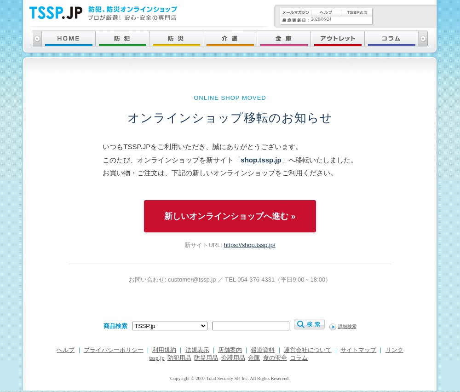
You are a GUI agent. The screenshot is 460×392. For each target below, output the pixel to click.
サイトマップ (358, 350)
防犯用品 (179, 358)
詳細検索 (347, 326)
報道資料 (263, 350)
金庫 (254, 358)
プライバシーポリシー (114, 350)
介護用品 (233, 358)
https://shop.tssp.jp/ (250, 245)
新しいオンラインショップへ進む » (229, 216)
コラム (299, 358)
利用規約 (164, 350)
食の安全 (275, 358)
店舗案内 (230, 350)
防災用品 (206, 358)
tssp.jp (157, 358)
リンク (394, 350)
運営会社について (308, 350)
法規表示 (197, 350)
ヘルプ (66, 350)
